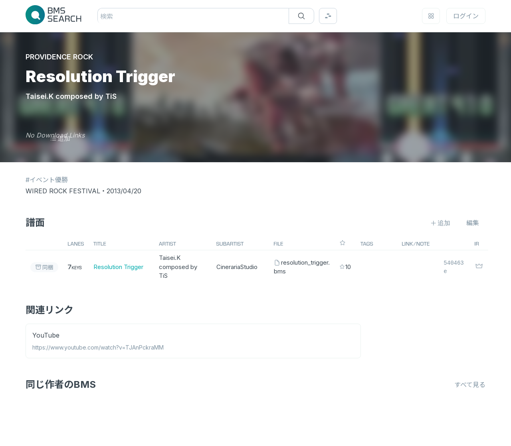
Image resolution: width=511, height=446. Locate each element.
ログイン (466, 16)
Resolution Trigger (118, 267)
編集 (472, 223)
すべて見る (469, 385)
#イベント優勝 (47, 180)
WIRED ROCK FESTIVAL (63, 191)
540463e (453, 267)
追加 (60, 138)
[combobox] (101, 16)
